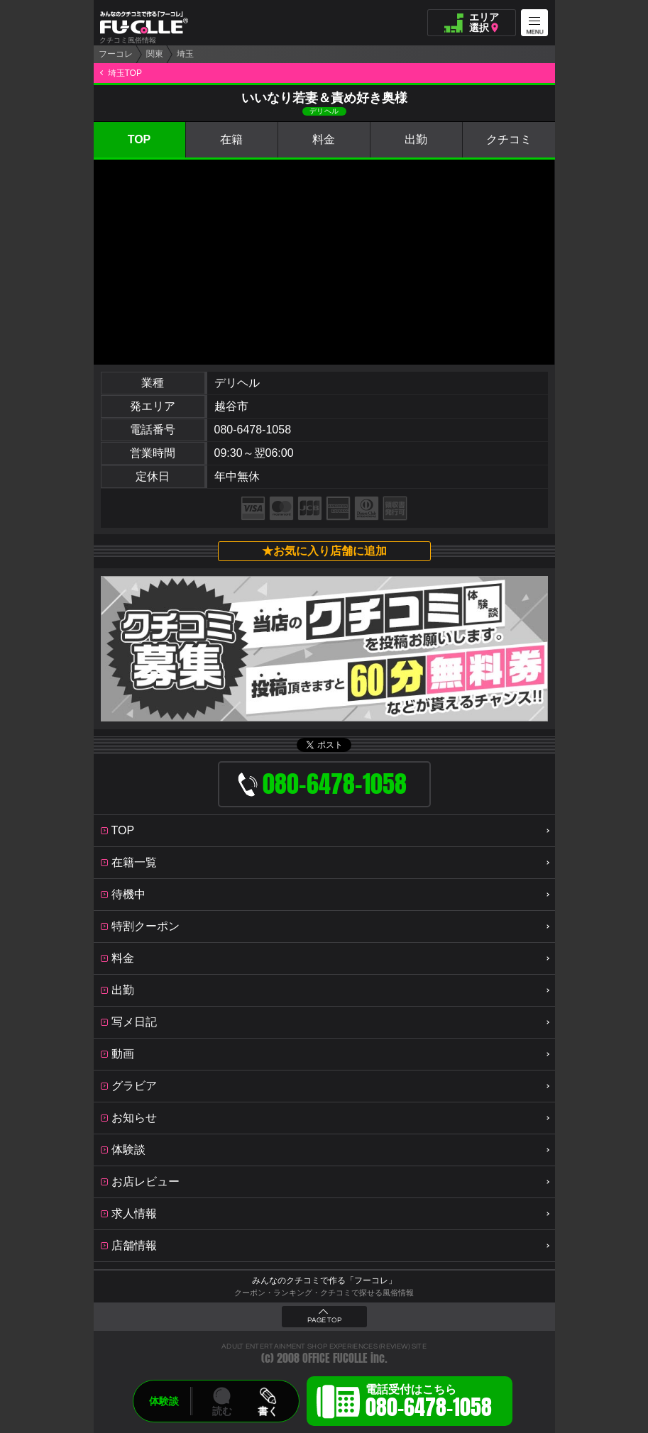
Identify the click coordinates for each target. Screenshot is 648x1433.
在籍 (231, 139)
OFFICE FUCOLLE (335, 1358)
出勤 (416, 139)
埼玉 (185, 54)
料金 (323, 139)
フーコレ (116, 54)
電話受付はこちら (429, 1403)
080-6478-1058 (253, 430)
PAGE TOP (324, 1320)
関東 (154, 54)
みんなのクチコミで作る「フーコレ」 (324, 1280)
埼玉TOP (125, 73)
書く (268, 1411)
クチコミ (509, 139)
